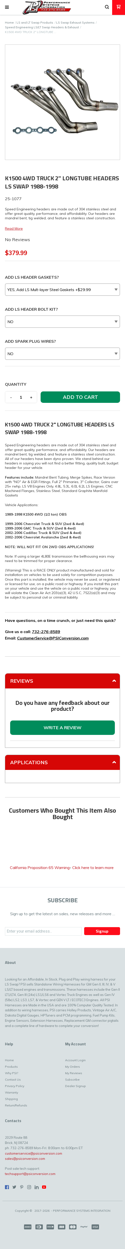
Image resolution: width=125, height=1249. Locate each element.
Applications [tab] (29, 762)
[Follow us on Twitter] (14, 1187)
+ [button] (31, 397)
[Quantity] (21, 397)
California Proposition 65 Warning (40, 867)
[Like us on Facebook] (7, 1187)
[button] (7, 7)
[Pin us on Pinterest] (22, 1187)
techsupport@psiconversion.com (30, 1174)
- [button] (11, 397)
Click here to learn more (93, 867)
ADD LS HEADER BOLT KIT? (31, 309)
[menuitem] (21, 1061)
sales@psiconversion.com (25, 1159)
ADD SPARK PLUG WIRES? (30, 341)
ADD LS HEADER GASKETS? (32, 277)
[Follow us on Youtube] (44, 1187)
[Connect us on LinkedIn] (37, 1187)
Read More (14, 228)
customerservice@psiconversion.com (33, 1153)
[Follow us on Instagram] (29, 1187)
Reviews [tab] (21, 681)
